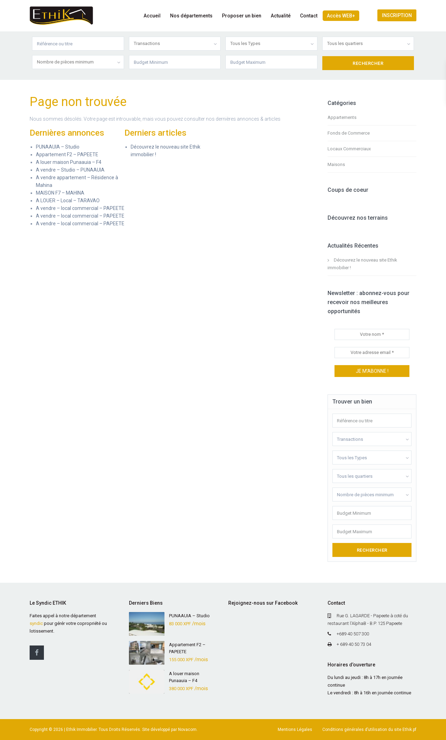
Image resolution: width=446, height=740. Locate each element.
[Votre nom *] (371, 334)
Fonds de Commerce (349, 133)
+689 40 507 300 (353, 633)
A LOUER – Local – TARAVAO (68, 200)
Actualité (281, 15)
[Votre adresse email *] (371, 352)
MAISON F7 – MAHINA (60, 193)
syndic (36, 623)
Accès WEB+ (341, 15)
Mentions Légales (295, 729)
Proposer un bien (241, 15)
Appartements (342, 117)
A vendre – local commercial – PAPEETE (80, 208)
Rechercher (372, 550)
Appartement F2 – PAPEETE (67, 154)
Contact (308, 15)
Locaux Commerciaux (349, 148)
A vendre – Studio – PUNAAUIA (70, 170)
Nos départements (191, 15)
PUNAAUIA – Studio (57, 147)
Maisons (336, 164)
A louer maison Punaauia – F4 (68, 162)
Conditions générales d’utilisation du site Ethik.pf (369, 729)
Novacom (187, 729)
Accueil (152, 15)
